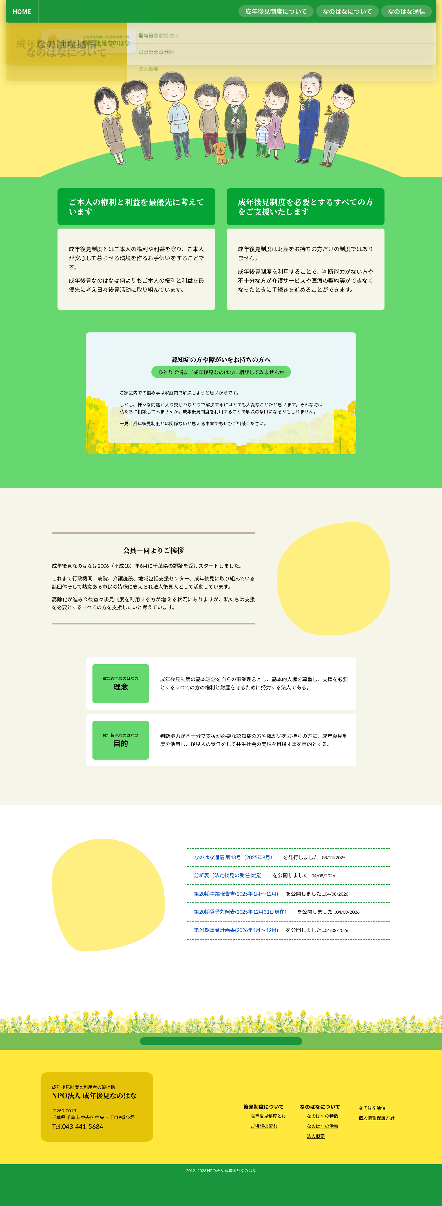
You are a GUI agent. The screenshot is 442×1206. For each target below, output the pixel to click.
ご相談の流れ (263, 1155)
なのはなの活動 (322, 1155)
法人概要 (316, 1165)
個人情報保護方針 (377, 1147)
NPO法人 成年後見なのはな (231, 1200)
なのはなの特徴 (322, 1145)
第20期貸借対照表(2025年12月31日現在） (241, 922)
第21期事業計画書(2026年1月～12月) (236, 940)
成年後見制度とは (268, 1145)
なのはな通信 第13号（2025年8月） (234, 867)
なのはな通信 (372, 1137)
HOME (21, 11)
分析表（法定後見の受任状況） (229, 885)
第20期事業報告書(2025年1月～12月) (236, 904)
